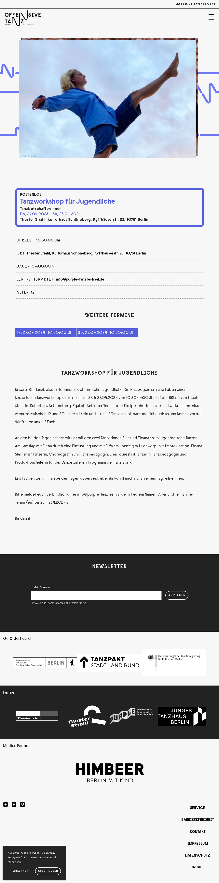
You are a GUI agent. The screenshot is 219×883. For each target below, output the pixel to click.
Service (197, 808)
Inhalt (197, 867)
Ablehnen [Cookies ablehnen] (20, 871)
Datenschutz (197, 856)
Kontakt (198, 832)
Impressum (197, 844)
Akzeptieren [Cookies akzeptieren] (48, 871)
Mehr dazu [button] (14, 862)
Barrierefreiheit (197, 820)
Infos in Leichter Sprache (196, 4)
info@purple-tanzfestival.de (80, 280)
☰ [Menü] (211, 17)
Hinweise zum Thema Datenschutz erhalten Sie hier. (59, 603)
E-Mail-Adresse (40, 587)
